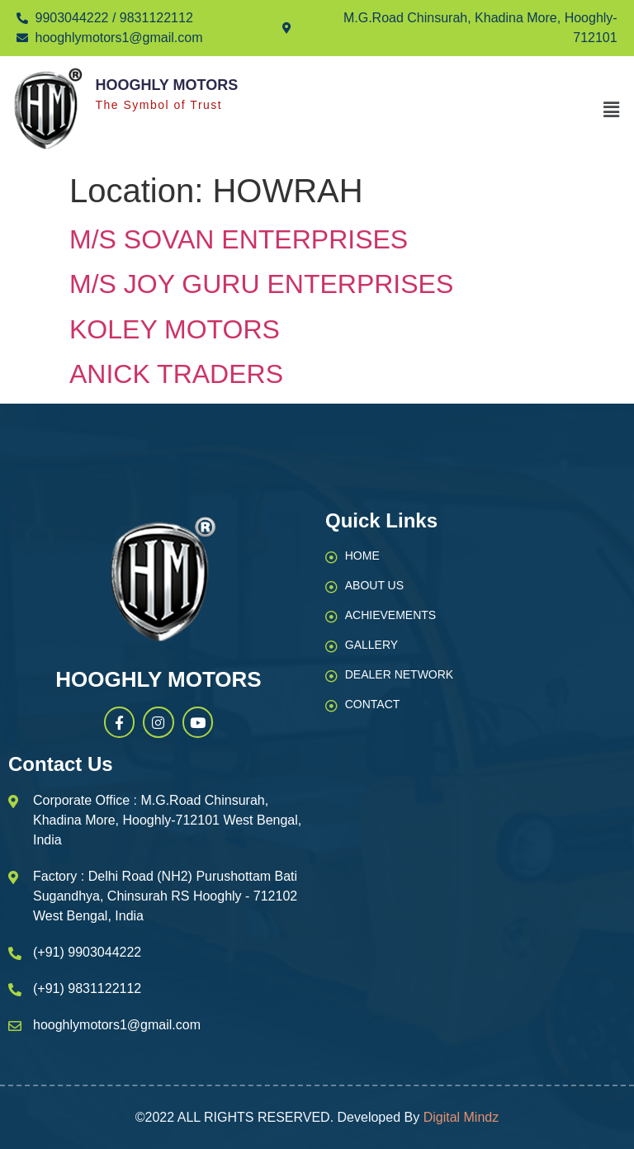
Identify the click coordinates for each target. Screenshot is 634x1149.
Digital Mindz (461, 1117)
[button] (612, 109)
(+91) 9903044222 (87, 952)
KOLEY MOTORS (174, 329)
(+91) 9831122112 (87, 988)
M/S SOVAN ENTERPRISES (238, 239)
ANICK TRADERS (176, 374)
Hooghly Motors (166, 85)
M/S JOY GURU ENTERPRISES (261, 284)
